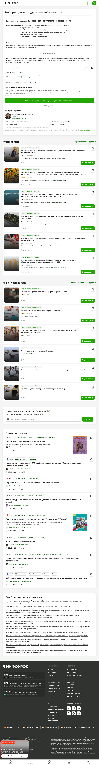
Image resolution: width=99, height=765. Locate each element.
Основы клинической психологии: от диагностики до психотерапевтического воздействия (55, 370)
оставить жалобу (85, 130)
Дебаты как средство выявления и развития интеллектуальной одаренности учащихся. (46, 578)
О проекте (70, 690)
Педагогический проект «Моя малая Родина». (27, 441)
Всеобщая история (21, 554)
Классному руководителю (52, 554)
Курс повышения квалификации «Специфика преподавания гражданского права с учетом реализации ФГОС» (47, 636)
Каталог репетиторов (53, 720)
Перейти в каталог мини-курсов (83, 283)
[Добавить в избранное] (92, 68)
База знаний (71, 672)
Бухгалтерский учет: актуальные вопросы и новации (40, 311)
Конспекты (32, 459)
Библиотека (52, 707)
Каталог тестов (53, 716)
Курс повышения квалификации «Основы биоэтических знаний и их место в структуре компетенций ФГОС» (46, 632)
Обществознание (11, 77)
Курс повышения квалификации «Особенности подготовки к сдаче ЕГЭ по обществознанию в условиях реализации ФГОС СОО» (48, 261)
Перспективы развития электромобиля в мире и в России (32, 482)
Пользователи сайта (74, 694)
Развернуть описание (12, 96)
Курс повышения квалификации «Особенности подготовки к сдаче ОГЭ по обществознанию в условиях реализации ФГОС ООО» (49, 195)
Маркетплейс (72, 669)
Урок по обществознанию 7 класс (21, 541)
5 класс (31, 437)
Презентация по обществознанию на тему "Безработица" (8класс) (36, 519)
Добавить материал (74, 675)
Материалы (52, 672)
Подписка (51, 675)
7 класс (31, 537)
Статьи (66, 554)
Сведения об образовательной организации (11, 738)
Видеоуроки (52, 713)
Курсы (50, 669)
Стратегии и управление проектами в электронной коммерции (44, 389)
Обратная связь (54, 686)
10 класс (46, 574)
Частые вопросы (54, 689)
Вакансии (51, 692)
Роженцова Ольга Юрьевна (22, 114)
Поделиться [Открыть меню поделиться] (49, 106)
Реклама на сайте (73, 696)
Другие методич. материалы (30, 77)
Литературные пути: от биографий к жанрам (37, 351)
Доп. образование (35, 574)
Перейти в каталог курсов (85, 142)
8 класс (31, 515)
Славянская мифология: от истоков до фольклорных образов (44, 292)
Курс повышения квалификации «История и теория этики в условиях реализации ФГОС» (39, 606)
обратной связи (91, 753)
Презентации (33, 478)
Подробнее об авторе (19, 118)
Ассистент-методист (56, 710)
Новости (70, 688)
